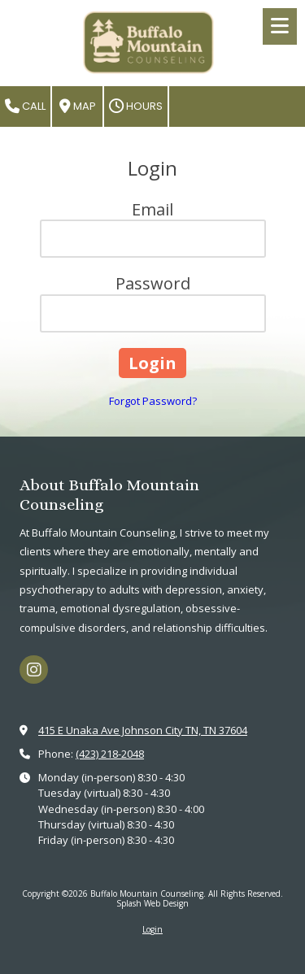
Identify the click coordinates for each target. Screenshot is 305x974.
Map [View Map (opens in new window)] (77, 106)
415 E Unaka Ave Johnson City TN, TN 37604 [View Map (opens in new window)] (142, 730)
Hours (136, 106)
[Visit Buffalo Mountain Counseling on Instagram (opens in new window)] (34, 669)
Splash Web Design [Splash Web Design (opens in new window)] (152, 903)
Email (152, 209)
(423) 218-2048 (110, 753)
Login (152, 929)
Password (152, 283)
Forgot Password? (153, 401)
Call (25, 106)
